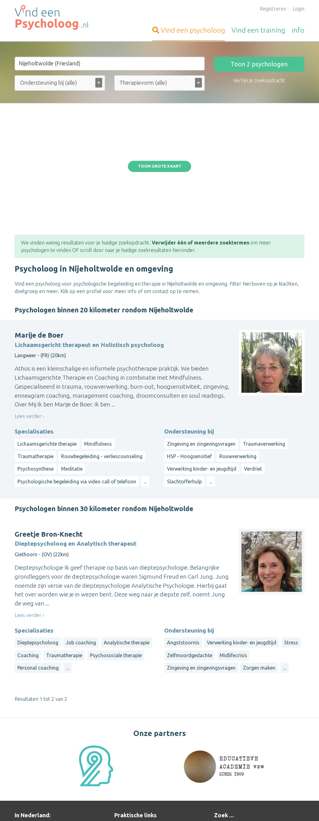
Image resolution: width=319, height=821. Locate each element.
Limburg (275, 750)
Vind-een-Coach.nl (35, 738)
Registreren (273, 9)
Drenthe (257, 743)
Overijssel (281, 758)
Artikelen (124, 775)
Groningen (252, 750)
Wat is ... (123, 783)
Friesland (279, 743)
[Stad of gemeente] (110, 63)
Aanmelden (127, 730)
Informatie (126, 745)
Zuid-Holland (268, 765)
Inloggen (124, 738)
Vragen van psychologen (141, 760)
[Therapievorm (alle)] (148, 82)
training (258, 30)
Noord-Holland (251, 758)
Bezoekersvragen (134, 753)
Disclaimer (193, 807)
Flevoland (225, 773)
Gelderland (226, 750)
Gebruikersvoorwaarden (231, 807)
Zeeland (243, 765)
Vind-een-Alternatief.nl (40, 745)
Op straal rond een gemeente (247, 730)
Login (298, 9)
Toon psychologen (259, 64)
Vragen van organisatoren (143, 768)
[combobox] (60, 84)
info (298, 30)
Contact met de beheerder (144, 790)
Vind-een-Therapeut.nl (40, 730)
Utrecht (222, 765)
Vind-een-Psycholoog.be (42, 769)
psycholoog (188, 30)
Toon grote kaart (159, 118)
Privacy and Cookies (160, 807)
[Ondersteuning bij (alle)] (56, 82)
